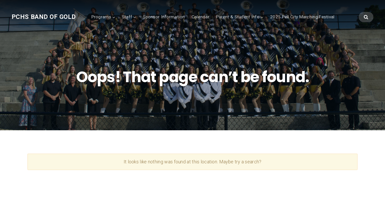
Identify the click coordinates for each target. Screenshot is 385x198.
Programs (101, 16)
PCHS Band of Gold (44, 16)
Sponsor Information (164, 16)
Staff (127, 16)
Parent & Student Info (238, 16)
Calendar (200, 16)
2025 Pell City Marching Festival (302, 16)
